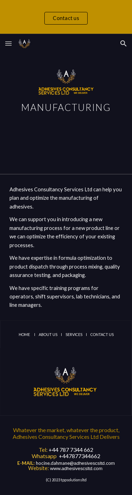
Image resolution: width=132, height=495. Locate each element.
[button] (8, 43)
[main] (66, 104)
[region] (66, 17)
